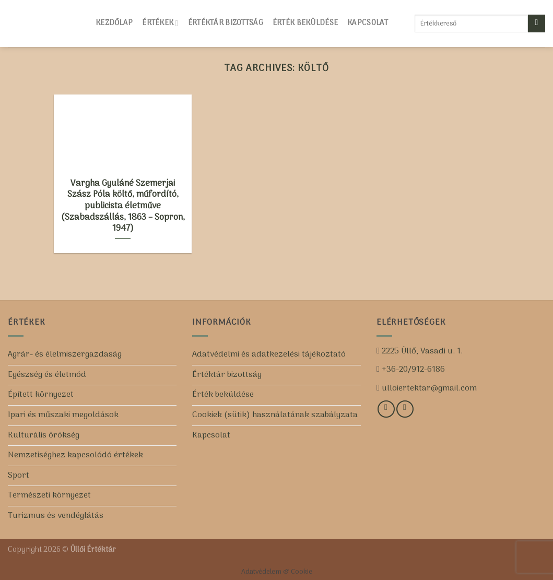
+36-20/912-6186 (412, 369)
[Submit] (536, 23)
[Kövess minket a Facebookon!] (386, 409)
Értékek (160, 23)
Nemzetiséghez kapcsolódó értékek (75, 455)
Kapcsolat (368, 23)
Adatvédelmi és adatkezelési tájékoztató (269, 354)
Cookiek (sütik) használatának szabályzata (275, 415)
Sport (18, 475)
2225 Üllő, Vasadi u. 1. (421, 351)
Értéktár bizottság (225, 23)
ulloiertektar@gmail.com (428, 388)
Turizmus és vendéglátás (55, 516)
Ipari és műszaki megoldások (63, 415)
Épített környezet (41, 394)
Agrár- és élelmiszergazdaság (65, 354)
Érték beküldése (305, 23)
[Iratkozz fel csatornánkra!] (405, 409)
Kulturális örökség (43, 435)
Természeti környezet (49, 495)
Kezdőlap (114, 23)
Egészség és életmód (47, 375)
